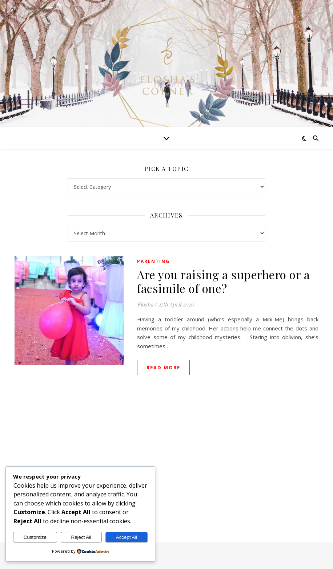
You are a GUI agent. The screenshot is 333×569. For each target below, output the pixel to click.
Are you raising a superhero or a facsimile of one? (223, 281)
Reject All (81, 537)
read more (163, 367)
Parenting (153, 261)
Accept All (126, 537)
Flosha (145, 304)
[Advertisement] (166, 462)
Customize (35, 537)
